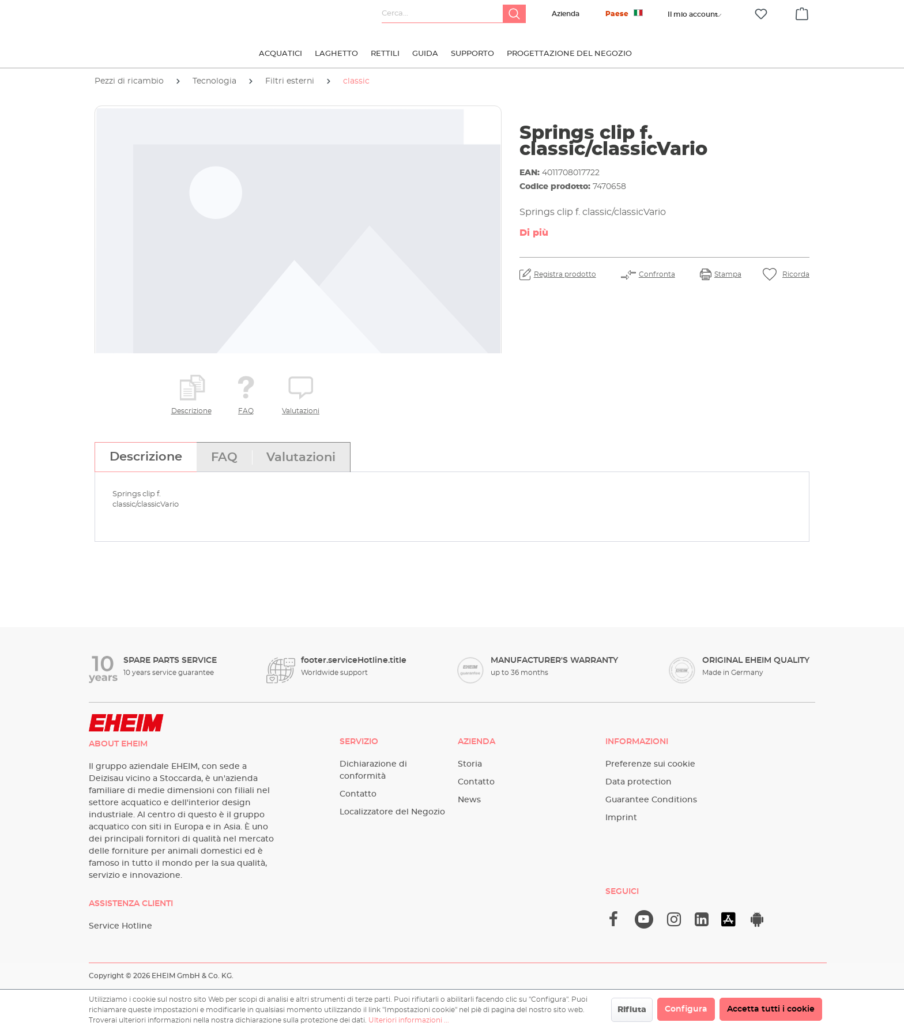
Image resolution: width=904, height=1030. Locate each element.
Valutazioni (300, 411)
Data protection (638, 782)
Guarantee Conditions (651, 800)
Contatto (358, 794)
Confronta (657, 274)
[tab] (146, 457)
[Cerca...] (442, 14)
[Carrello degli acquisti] (802, 12)
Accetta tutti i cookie (771, 1009)
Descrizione (191, 411)
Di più (533, 232)
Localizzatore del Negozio (392, 812)
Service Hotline (120, 926)
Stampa (727, 274)
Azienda (565, 13)
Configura (686, 1009)
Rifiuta (631, 1010)
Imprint (621, 818)
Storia (470, 764)
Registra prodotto (565, 274)
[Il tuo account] (693, 14)
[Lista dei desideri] (761, 14)
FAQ (246, 411)
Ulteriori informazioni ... (408, 1020)
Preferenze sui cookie (650, 764)
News (469, 800)
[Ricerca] (514, 14)
